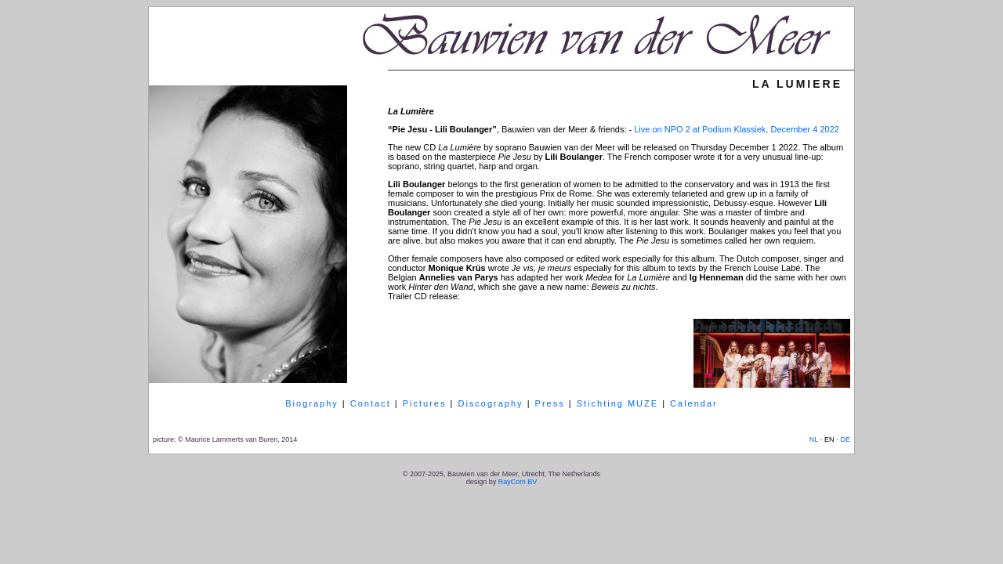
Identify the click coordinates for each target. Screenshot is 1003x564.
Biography (312, 403)
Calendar (694, 403)
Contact (370, 403)
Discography (490, 403)
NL (813, 439)
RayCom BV (518, 482)
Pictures (425, 403)
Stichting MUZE (617, 403)
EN (829, 439)
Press (550, 403)
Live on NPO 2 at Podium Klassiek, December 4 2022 (736, 129)
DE (845, 439)
